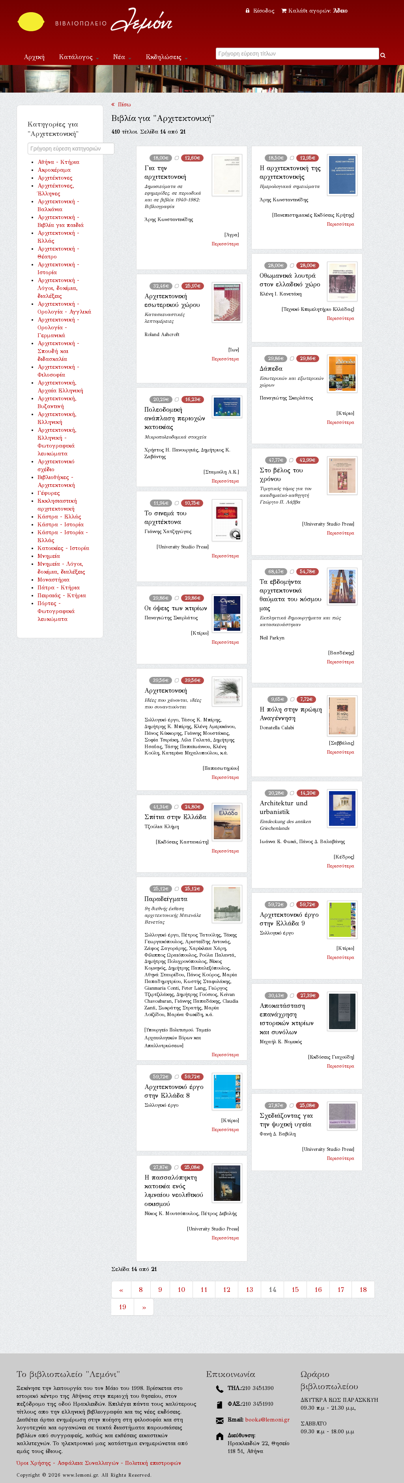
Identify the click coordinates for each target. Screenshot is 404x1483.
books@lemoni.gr (267, 1419)
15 (295, 1289)
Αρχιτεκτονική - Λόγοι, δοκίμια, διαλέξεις (58, 288)
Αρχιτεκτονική (165, 690)
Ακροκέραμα (54, 170)
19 (122, 1307)
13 (249, 1289)
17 (340, 1289)
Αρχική (34, 57)
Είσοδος (261, 10)
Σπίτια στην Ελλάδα (175, 817)
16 (318, 1289)
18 (363, 1289)
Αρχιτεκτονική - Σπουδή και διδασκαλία (58, 351)
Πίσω (121, 104)
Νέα (122, 57)
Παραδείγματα (165, 899)
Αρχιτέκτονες (55, 178)
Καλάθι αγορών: (314, 10)
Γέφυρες (48, 493)
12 (226, 1289)
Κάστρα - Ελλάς (59, 516)
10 (181, 1289)
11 (204, 1289)
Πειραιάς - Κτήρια (61, 595)
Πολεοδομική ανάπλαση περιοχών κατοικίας (174, 418)
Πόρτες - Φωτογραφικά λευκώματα (56, 611)
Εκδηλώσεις (167, 57)
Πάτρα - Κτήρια (58, 587)
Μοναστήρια (53, 579)
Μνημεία (48, 556)
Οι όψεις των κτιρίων (175, 608)
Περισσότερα (225, 244)
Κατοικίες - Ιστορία (63, 548)
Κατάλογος (79, 57)
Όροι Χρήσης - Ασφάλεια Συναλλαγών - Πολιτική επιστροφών (99, 1463)
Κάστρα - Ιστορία (60, 524)
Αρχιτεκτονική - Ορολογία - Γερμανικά (58, 327)
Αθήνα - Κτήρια (58, 162)
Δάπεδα (271, 368)
